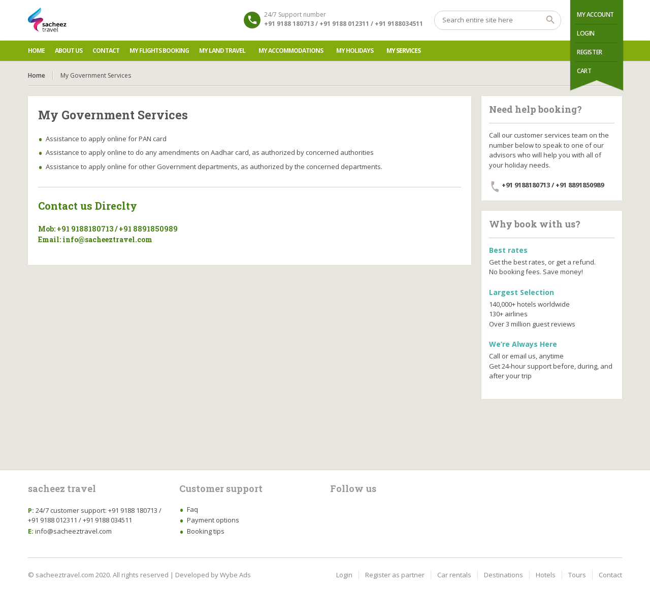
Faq (192, 509)
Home (36, 50)
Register (589, 52)
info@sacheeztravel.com (73, 531)
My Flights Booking (159, 50)
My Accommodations (290, 50)
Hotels (546, 574)
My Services (403, 50)
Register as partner (395, 574)
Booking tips (205, 531)
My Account (595, 14)
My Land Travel (222, 50)
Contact (105, 50)
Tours (577, 574)
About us (68, 50)
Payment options (213, 520)
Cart (584, 71)
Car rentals (454, 574)
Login (586, 33)
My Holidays (354, 50)
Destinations (503, 574)
